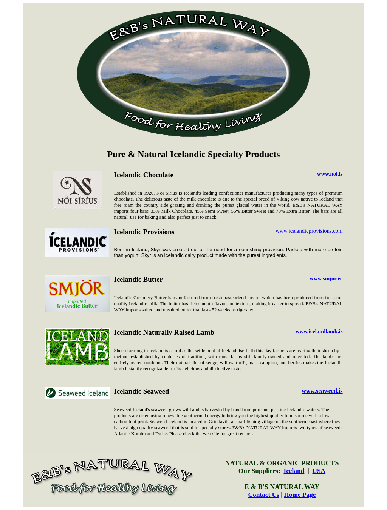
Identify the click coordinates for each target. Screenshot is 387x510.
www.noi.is (330, 174)
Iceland (293, 470)
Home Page (300, 494)
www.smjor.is (325, 278)
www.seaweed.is (322, 391)
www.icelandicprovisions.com (309, 231)
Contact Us (263, 494)
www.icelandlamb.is (319, 331)
